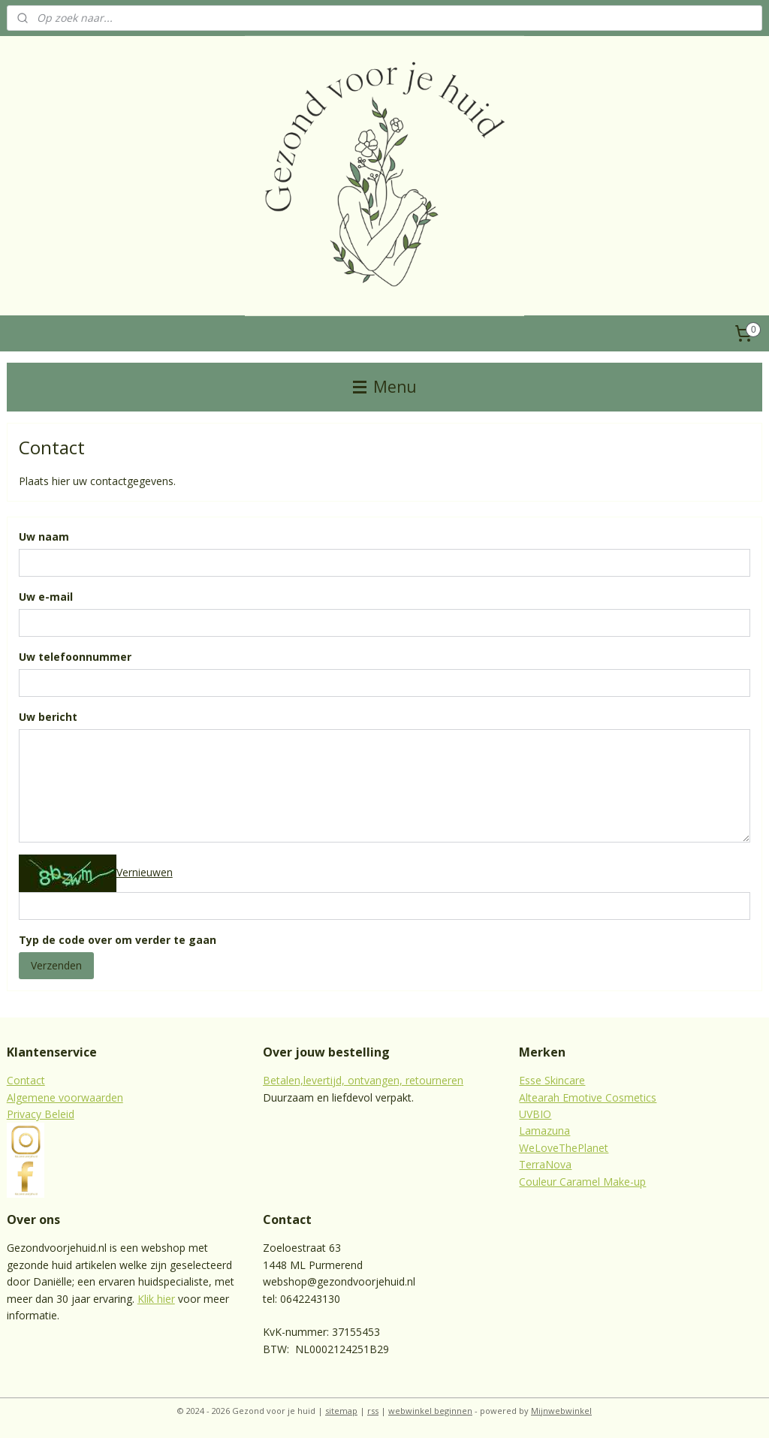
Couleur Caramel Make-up (582, 1181)
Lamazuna (544, 1130)
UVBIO (535, 1114)
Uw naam (44, 537)
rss (372, 1410)
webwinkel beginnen (430, 1410)
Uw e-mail (46, 597)
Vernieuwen (144, 872)
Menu (385, 386)
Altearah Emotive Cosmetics (587, 1097)
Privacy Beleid (40, 1114)
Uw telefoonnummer (75, 657)
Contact (26, 1080)
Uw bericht (48, 717)
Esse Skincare (552, 1080)
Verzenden (56, 965)
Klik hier (156, 1299)
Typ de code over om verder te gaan (117, 940)
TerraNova (545, 1164)
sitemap (341, 1410)
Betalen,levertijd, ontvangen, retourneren (363, 1080)
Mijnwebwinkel (561, 1410)
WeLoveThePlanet (563, 1148)
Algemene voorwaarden (65, 1097)
